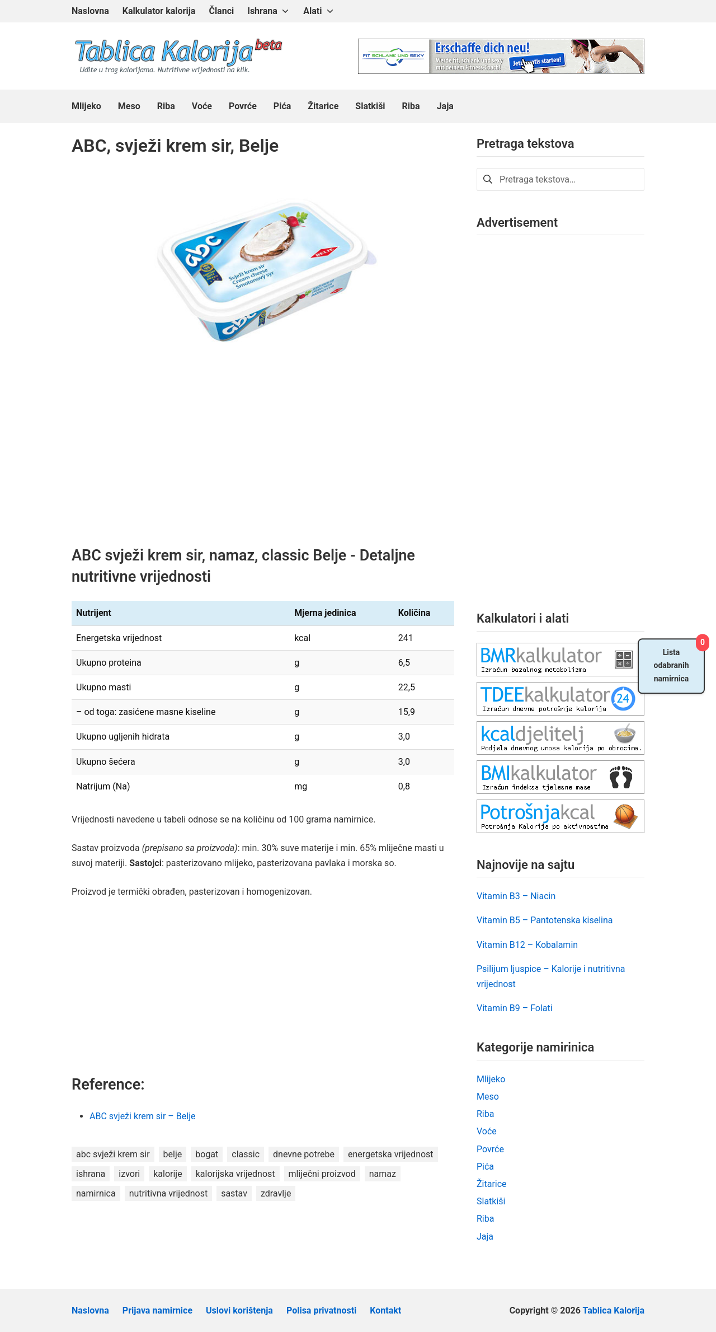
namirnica (96, 1193)
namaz (382, 1174)
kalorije (167, 1174)
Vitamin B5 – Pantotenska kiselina (545, 920)
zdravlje (276, 1193)
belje (172, 1154)
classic (246, 1154)
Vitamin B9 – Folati (515, 1008)
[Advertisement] (263, 462)
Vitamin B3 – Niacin (516, 896)
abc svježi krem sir (113, 1154)
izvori (129, 1174)
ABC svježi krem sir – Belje (142, 1116)
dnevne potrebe (304, 1154)
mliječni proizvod (322, 1174)
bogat (206, 1154)
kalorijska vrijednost (235, 1174)
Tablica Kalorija (613, 1310)
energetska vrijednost (391, 1154)
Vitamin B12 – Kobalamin (527, 945)
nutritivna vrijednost (168, 1193)
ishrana (90, 1174)
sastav (234, 1193)
